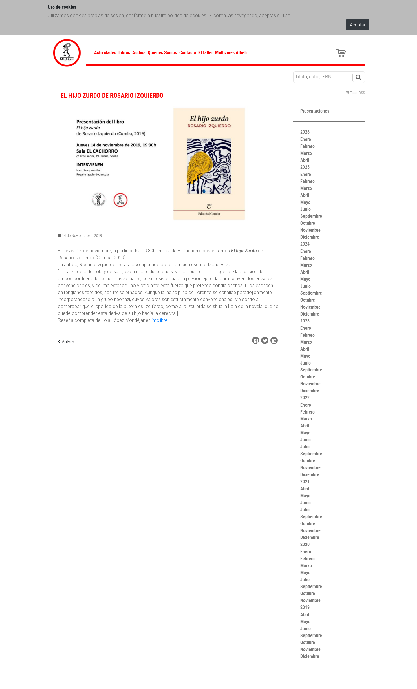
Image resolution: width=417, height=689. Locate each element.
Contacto (187, 52)
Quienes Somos (162, 52)
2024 (305, 244)
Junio (305, 209)
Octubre (307, 223)
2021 (305, 481)
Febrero (307, 146)
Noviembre (310, 230)
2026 (305, 132)
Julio (305, 446)
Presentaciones (314, 111)
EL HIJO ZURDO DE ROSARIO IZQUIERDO (112, 95)
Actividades (105, 52)
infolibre (160, 320)
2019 (305, 607)
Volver (66, 341)
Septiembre (311, 216)
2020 (305, 544)
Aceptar (357, 24)
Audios (138, 52)
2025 (305, 167)
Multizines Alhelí (231, 52)
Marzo (306, 153)
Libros (124, 52)
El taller (205, 52)
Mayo (305, 202)
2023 (305, 321)
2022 (305, 397)
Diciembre (309, 237)
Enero (305, 139)
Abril (304, 160)
